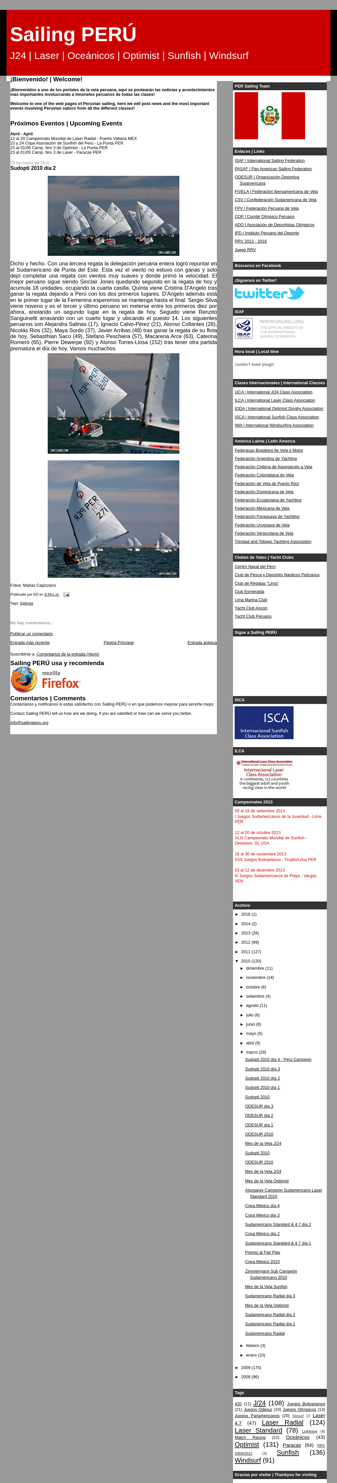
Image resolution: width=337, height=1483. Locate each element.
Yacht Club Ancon (251, 608)
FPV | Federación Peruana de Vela (267, 208)
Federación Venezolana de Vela (264, 533)
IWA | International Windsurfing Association (274, 425)
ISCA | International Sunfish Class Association (277, 417)
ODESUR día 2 (259, 1115)
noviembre (256, 977)
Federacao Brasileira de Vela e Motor (269, 450)
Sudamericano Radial (265, 1333)
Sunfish (288, 1452)
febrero (253, 1345)
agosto (253, 1005)
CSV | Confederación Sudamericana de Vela (276, 200)
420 (238, 1404)
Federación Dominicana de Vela (264, 492)
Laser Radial (282, 1422)
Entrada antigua (202, 642)
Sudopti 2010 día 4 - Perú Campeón (278, 1059)
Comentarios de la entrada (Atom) (68, 654)
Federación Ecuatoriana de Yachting (268, 500)
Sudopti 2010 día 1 (262, 1087)
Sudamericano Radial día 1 (270, 1324)
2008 (246, 1377)
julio (250, 1015)
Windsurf (248, 1460)
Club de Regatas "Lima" (257, 583)
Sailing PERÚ (73, 34)
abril (250, 1043)
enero (252, 1355)
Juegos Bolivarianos (306, 1404)
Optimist (26, 603)
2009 (246, 1367)
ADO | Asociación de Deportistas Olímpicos (274, 225)
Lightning (309, 1431)
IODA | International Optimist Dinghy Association (279, 408)
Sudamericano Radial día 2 (270, 1314)
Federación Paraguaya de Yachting (267, 516)
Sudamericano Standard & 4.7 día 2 (278, 1224)
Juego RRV (245, 250)
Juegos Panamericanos (257, 1416)
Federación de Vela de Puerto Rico (267, 483)
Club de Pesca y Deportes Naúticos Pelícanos (277, 575)
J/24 (259, 1403)
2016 (246, 914)
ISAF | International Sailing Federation (270, 160)
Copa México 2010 (262, 1261)
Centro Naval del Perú (255, 566)
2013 (246, 933)
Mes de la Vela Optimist (267, 1181)
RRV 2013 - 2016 (251, 241)
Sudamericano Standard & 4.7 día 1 (278, 1243)
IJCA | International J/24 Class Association (273, 392)
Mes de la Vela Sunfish (266, 1286)
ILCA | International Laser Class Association (275, 400)
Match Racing (250, 1437)
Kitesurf (297, 1416)
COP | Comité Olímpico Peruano (265, 216)
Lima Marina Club (251, 600)
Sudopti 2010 (257, 1097)
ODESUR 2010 (259, 1134)
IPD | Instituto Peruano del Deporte (267, 233)
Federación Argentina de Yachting (266, 458)
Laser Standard (258, 1430)
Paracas (292, 1445)
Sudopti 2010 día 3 (262, 1069)
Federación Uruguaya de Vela (262, 525)
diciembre (255, 968)
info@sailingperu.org (29, 722)
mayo (251, 1033)
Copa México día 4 (262, 1205)
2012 (246, 942)
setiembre (256, 996)
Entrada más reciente (30, 642)
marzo (252, 1052)
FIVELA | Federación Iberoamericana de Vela (276, 191)
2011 (246, 952)
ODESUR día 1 (259, 1125)
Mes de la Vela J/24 (263, 1143)
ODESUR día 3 (259, 1106)
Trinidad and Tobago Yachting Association (273, 541)
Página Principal (119, 642)
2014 (246, 924)
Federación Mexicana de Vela (262, 508)
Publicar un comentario (31, 634)
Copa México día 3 (262, 1215)
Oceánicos (297, 1437)
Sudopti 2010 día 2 (262, 1078)
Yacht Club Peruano (253, 616)
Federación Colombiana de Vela (264, 475)
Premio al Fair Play (262, 1252)
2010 (246, 961)
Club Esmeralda (249, 591)
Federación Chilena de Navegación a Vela (273, 467)
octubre (253, 987)
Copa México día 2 (262, 1233)
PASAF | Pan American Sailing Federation (273, 169)
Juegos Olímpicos (299, 1409)
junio (251, 1024)
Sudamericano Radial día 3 (270, 1296)
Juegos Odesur (258, 1409)
